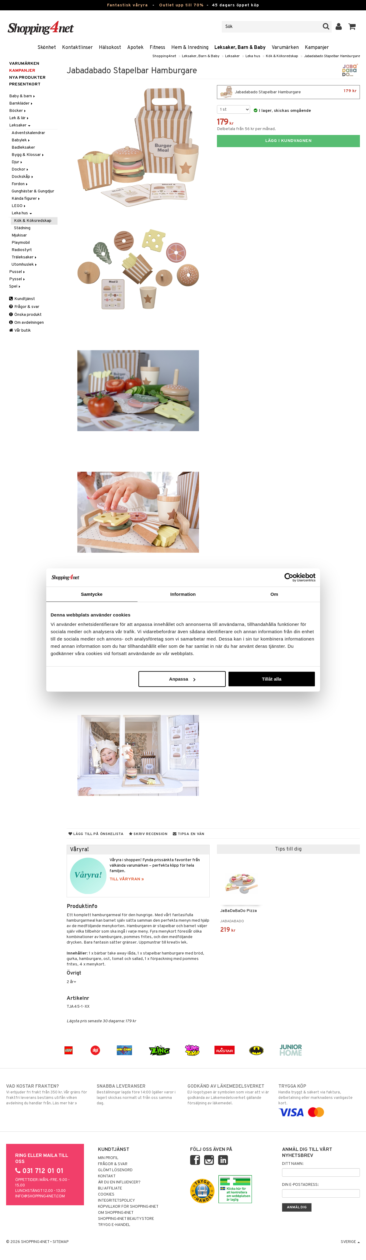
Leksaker (232, 56)
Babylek (21, 140)
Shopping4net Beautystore (126, 1219)
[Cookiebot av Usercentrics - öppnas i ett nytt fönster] (288, 577)
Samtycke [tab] (92, 593)
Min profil (108, 1158)
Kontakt (107, 1176)
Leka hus (253, 56)
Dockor (20, 169)
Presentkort (24, 84)
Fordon (20, 184)
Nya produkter (27, 77)
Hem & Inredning (189, 48)
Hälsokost (110, 48)
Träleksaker (24, 257)
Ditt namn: (292, 1164)
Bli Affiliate (110, 1188)
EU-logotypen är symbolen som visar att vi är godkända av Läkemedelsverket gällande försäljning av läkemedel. (228, 1094)
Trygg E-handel (114, 1225)
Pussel (17, 271)
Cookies (106, 1194)
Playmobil (21, 242)
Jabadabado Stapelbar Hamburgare (332, 56)
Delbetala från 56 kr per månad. (246, 129)
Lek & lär (19, 118)
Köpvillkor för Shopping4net (128, 1206)
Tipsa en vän (188, 834)
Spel (15, 286)
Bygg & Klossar (28, 154)
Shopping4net (164, 56)
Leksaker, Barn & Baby (240, 48)
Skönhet (46, 48)
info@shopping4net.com (40, 1196)
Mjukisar (19, 235)
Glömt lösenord (115, 1170)
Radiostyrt (22, 250)
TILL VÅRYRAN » (127, 879)
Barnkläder (21, 103)
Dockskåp (23, 176)
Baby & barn (22, 96)
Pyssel (17, 279)
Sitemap (60, 1242)
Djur (17, 162)
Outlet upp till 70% (181, 5)
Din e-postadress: (300, 1184)
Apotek (135, 48)
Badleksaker (23, 147)
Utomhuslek (25, 264)
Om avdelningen (26, 322)
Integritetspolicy (116, 1200)
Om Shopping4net (116, 1212)
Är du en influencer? (119, 1182)
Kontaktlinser (77, 48)
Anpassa (182, 679)
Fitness (157, 48)
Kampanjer (317, 48)
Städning (22, 228)
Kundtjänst (22, 299)
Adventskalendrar (28, 133)
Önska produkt (25, 314)
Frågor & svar (24, 306)
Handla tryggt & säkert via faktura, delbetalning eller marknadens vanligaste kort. (319, 1099)
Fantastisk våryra (127, 5)
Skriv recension (148, 834)
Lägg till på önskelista (96, 834)
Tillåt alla (271, 679)
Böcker (18, 110)
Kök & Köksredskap (282, 56)
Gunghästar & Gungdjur (33, 191)
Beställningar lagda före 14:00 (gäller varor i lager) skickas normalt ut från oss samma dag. (137, 1094)
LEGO (19, 206)
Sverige (350, 1242)
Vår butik (20, 330)
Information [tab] (183, 593)
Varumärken (285, 48)
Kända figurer (26, 198)
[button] (352, 27)
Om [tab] (274, 593)
